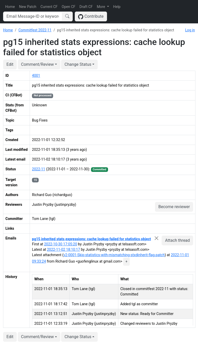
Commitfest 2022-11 (34, 30)
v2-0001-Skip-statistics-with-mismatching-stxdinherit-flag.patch (113, 255)
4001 (36, 75)
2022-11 (38, 169)
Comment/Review (37, 64)
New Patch (27, 7)
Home (10, 7)
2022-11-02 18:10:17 (63, 249)
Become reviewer (174, 206)
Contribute (91, 16)
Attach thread (177, 240)
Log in (190, 30)
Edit (9, 64)
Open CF (68, 7)
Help (117, 7)
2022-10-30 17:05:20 (60, 244)
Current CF (48, 7)
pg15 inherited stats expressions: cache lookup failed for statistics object (91, 239)
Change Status (77, 64)
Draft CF (86, 7)
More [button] (101, 7)
